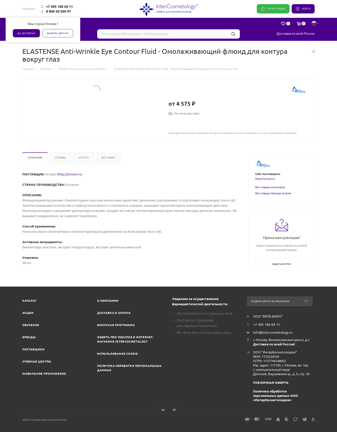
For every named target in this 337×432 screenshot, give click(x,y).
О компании (108, 300)
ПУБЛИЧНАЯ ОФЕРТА (270, 382)
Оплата (84, 157)
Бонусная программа (116, 324)
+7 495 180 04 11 (59, 6)
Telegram (174, 410)
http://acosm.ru (69, 174)
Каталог (29, 300)
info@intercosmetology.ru (273, 332)
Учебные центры (36, 361)
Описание (35, 157)
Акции (28, 312)
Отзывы (60, 157)
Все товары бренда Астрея (273, 193)
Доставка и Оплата (114, 312)
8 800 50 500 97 (58, 11)
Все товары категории (270, 187)
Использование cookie (117, 353)
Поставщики (33, 349)
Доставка (108, 157)
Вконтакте (163, 410)
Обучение (30, 324)
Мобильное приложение (44, 373)
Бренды (29, 337)
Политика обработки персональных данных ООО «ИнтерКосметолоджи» (275, 395)
